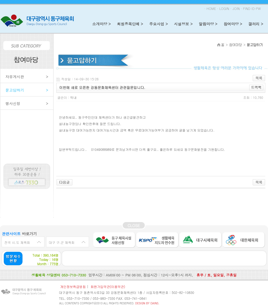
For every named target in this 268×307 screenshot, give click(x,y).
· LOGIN (223, 8)
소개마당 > (101, 24)
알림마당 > (208, 24)
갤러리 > (255, 24)
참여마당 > (233, 24)
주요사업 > (158, 24)
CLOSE (134, 225)
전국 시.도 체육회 (17, 242)
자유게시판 (26, 76)
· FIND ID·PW (251, 8)
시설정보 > (183, 24)
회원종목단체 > (130, 24)
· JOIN (235, 8)
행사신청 (26, 103)
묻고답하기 (26, 89)
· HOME (210, 8)
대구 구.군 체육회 (62, 242)
